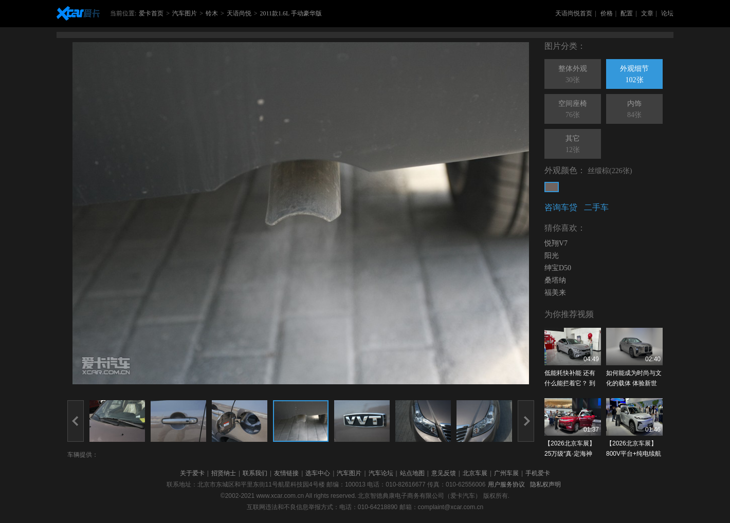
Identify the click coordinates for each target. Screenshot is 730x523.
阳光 (551, 255)
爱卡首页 (151, 13)
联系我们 (255, 473)
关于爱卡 (192, 473)
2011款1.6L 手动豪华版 (290, 13)
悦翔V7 (556, 243)
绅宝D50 (557, 268)
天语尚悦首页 (573, 13)
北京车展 (475, 473)
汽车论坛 (381, 473)
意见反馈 (443, 473)
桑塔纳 (555, 280)
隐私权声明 (545, 484)
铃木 (212, 13)
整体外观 (572, 75)
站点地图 (412, 473)
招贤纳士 (223, 473)
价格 (606, 13)
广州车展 (506, 473)
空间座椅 (572, 110)
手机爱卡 (537, 473)
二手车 (596, 207)
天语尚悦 (239, 13)
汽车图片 (184, 13)
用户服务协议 (506, 484)
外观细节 (634, 75)
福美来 (555, 292)
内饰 (634, 110)
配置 (626, 13)
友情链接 (286, 473)
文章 (647, 13)
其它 (572, 145)
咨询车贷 (560, 207)
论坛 (667, 13)
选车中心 (317, 473)
